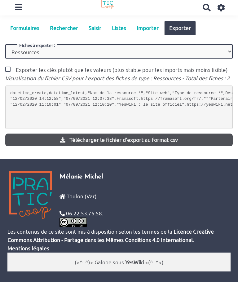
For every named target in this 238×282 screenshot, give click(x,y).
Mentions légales (28, 248)
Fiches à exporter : (37, 45)
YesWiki (134, 262)
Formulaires (24, 27)
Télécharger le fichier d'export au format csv (119, 139)
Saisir (95, 27)
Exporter (180, 27)
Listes (119, 27)
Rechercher (64, 27)
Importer (148, 27)
